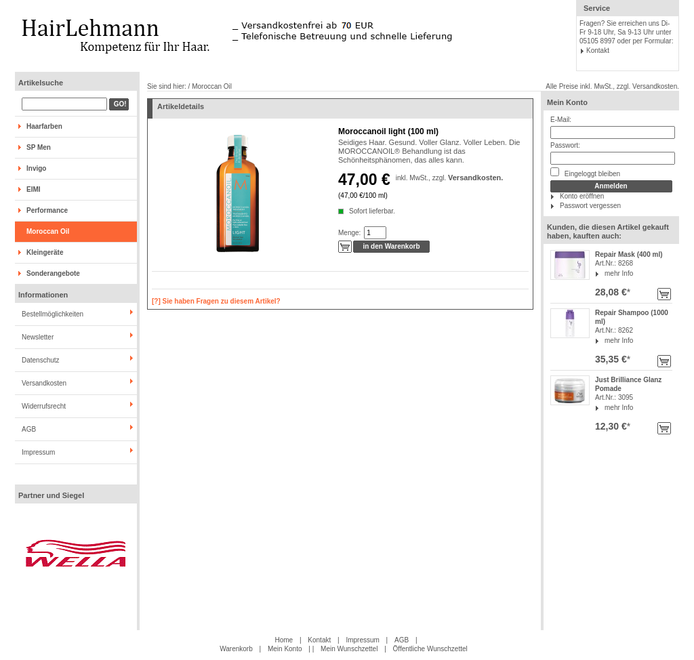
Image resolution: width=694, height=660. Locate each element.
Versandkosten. (475, 177)
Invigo (36, 168)
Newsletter (38, 337)
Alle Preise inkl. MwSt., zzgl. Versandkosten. (612, 86)
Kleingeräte (44, 252)
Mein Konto (567, 102)
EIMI (33, 189)
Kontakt (597, 50)
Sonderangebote (53, 273)
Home (283, 640)
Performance (47, 210)
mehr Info (619, 273)
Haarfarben (44, 126)
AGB (29, 429)
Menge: (349, 232)
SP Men (38, 147)
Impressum (38, 452)
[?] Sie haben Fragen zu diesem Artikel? (216, 301)
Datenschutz (41, 360)
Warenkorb (236, 649)
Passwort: (565, 145)
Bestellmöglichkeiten (52, 314)
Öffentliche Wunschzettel (430, 649)
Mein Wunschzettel (349, 649)
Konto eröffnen (582, 196)
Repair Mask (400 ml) (629, 254)
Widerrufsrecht (44, 406)
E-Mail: (560, 119)
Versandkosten (44, 383)
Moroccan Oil (47, 231)
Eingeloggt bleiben (585, 172)
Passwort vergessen (590, 205)
